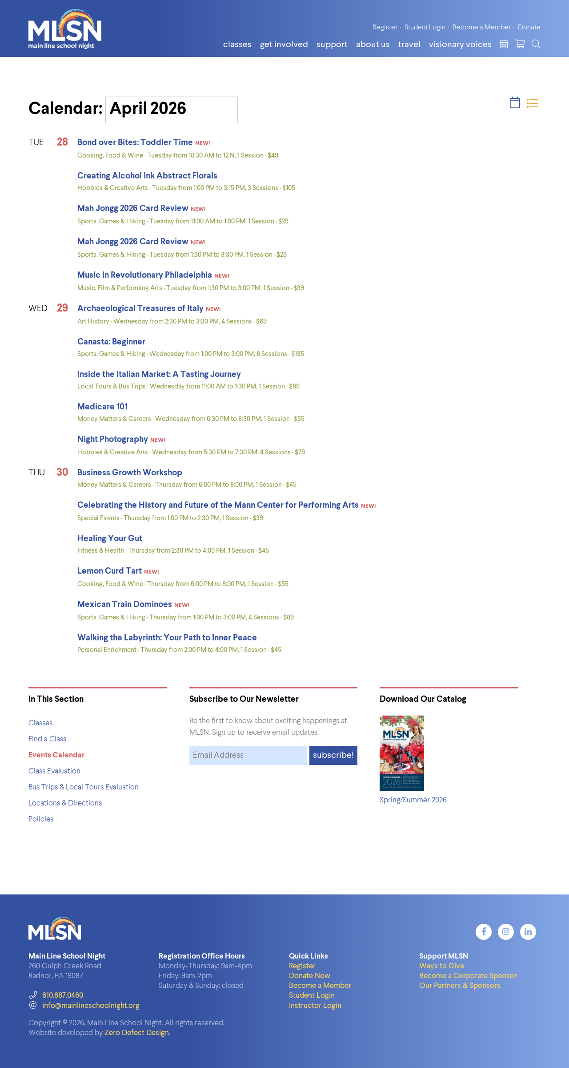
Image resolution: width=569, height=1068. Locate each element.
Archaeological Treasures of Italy (140, 308)
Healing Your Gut (109, 538)
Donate (529, 27)
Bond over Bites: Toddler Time (135, 142)
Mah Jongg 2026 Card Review (132, 208)
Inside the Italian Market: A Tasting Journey (159, 374)
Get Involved (284, 44)
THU (36, 473)
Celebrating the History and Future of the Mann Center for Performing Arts (218, 505)
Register (385, 27)
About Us (373, 44)
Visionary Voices (460, 44)
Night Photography (112, 439)
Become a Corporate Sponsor (468, 976)
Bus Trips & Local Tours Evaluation (83, 787)
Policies (40, 819)
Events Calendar (56, 755)
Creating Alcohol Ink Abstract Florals (147, 176)
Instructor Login (315, 1006)
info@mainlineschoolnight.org (84, 1006)
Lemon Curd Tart (109, 571)
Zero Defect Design (136, 1033)
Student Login (425, 27)
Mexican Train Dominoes (124, 604)
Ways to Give (441, 966)
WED (38, 308)
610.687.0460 (55, 995)
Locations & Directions (65, 803)
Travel (409, 44)
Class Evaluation (54, 771)
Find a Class (47, 739)
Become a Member (482, 27)
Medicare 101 (102, 407)
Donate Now (309, 976)
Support (332, 44)
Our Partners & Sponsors (460, 986)
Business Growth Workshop (129, 473)
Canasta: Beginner (111, 342)
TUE (36, 142)
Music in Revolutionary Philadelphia (144, 275)
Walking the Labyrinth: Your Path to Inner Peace (167, 638)
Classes (237, 44)
